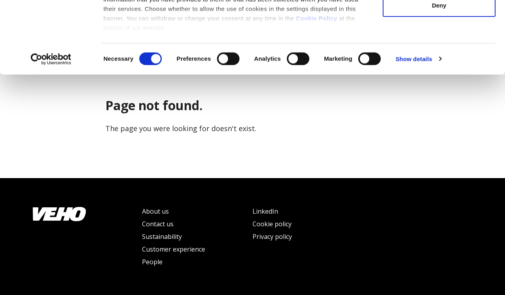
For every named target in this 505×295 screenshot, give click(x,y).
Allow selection (438, 46)
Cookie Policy (316, 85)
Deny (439, 72)
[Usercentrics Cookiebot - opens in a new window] (51, 126)
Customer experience (173, 249)
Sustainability (162, 236)
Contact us (158, 224)
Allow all (439, 20)
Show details (413, 126)
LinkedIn (265, 211)
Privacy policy (272, 236)
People (152, 261)
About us (155, 211)
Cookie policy (272, 224)
